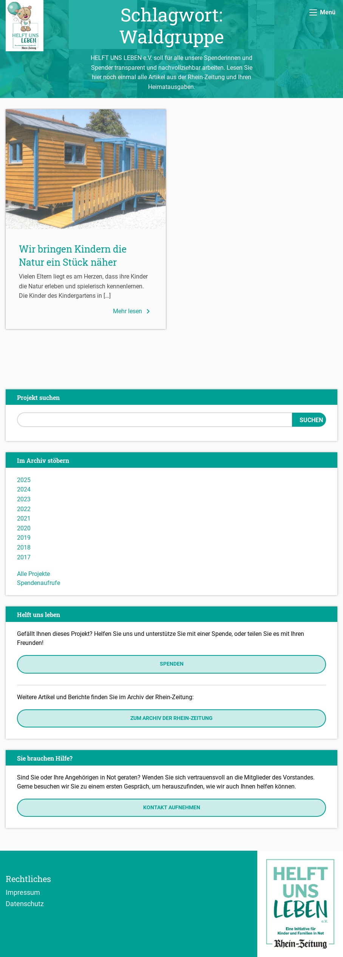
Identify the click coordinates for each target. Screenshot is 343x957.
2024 (24, 489)
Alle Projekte (33, 573)
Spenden (172, 664)
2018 (24, 547)
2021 (24, 518)
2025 (24, 480)
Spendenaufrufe (38, 582)
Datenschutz (25, 903)
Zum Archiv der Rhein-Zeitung (171, 718)
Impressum (23, 892)
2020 (24, 528)
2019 (24, 537)
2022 (24, 509)
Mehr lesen (133, 311)
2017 (24, 557)
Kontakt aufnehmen (171, 807)
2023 (24, 499)
